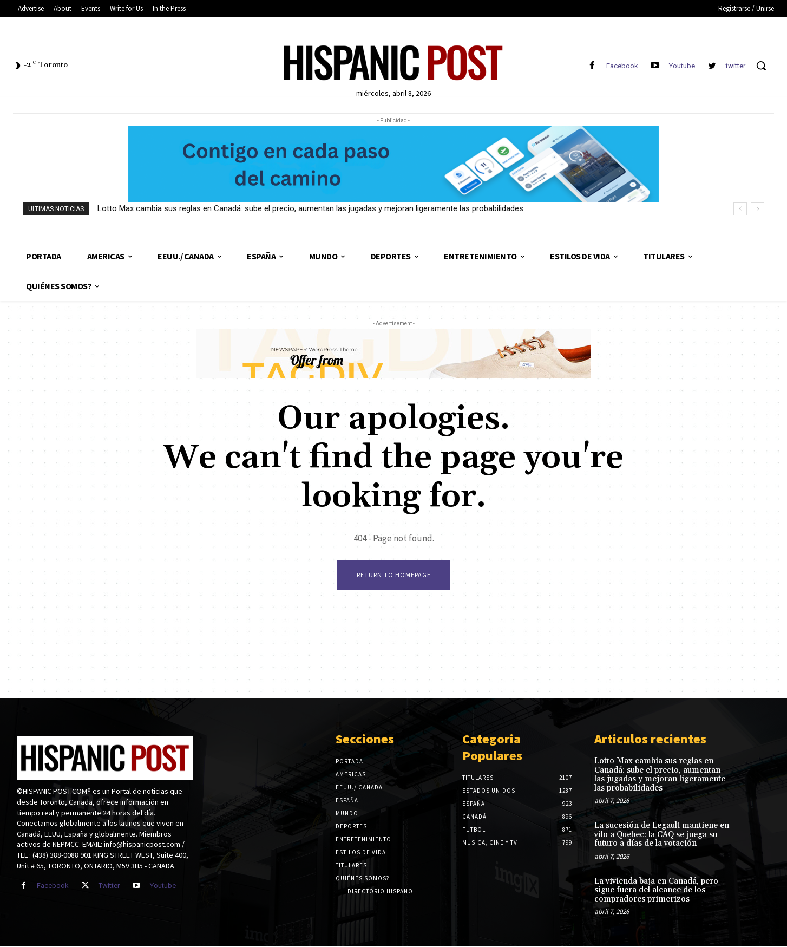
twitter (735, 66)
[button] (761, 66)
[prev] (740, 208)
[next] (757, 208)
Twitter (109, 886)
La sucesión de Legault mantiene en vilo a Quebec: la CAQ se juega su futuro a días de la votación (661, 835)
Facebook (622, 66)
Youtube (682, 66)
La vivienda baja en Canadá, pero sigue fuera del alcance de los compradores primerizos (656, 890)
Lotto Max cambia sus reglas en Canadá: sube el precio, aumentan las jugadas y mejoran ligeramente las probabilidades (310, 208)
